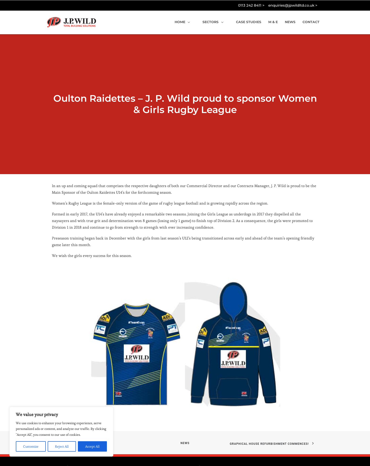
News (185, 424)
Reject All (62, 446)
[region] (61, 432)
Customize (30, 446)
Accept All (92, 446)
